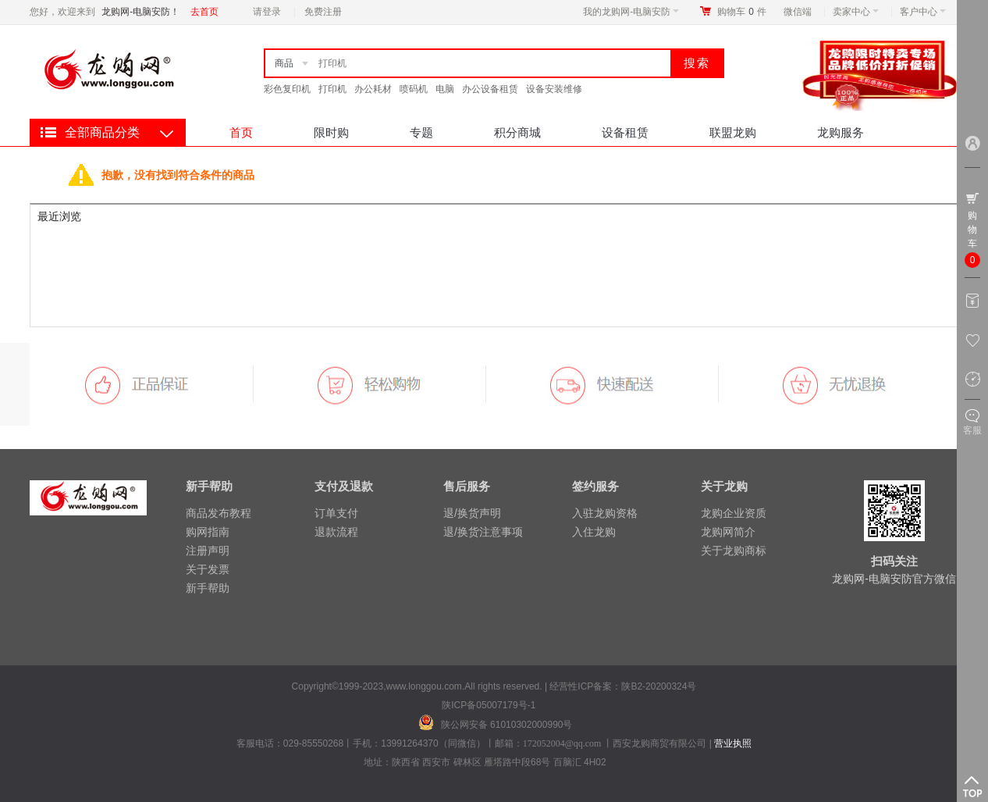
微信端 (798, 11)
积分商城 (517, 132)
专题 (421, 132)
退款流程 (336, 532)
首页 (241, 132)
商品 (284, 63)
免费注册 (323, 11)
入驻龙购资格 (605, 513)
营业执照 (733, 743)
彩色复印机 (287, 89)
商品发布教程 (218, 513)
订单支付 (336, 513)
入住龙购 (594, 532)
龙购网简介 (728, 532)
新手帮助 (207, 588)
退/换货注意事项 (483, 532)
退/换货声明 (472, 513)
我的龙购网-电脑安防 (631, 11)
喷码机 (414, 89)
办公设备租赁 (490, 89)
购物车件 (741, 11)
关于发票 (207, 569)
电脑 (444, 89)
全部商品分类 (102, 132)
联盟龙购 (732, 132)
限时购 (331, 132)
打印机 (332, 89)
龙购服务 (840, 132)
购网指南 (207, 532)
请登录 (267, 11)
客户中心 (923, 11)
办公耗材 (373, 89)
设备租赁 (625, 132)
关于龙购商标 (733, 550)
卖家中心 (856, 11)
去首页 (204, 11)
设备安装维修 (554, 89)
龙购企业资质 (733, 513)
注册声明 (207, 550)
